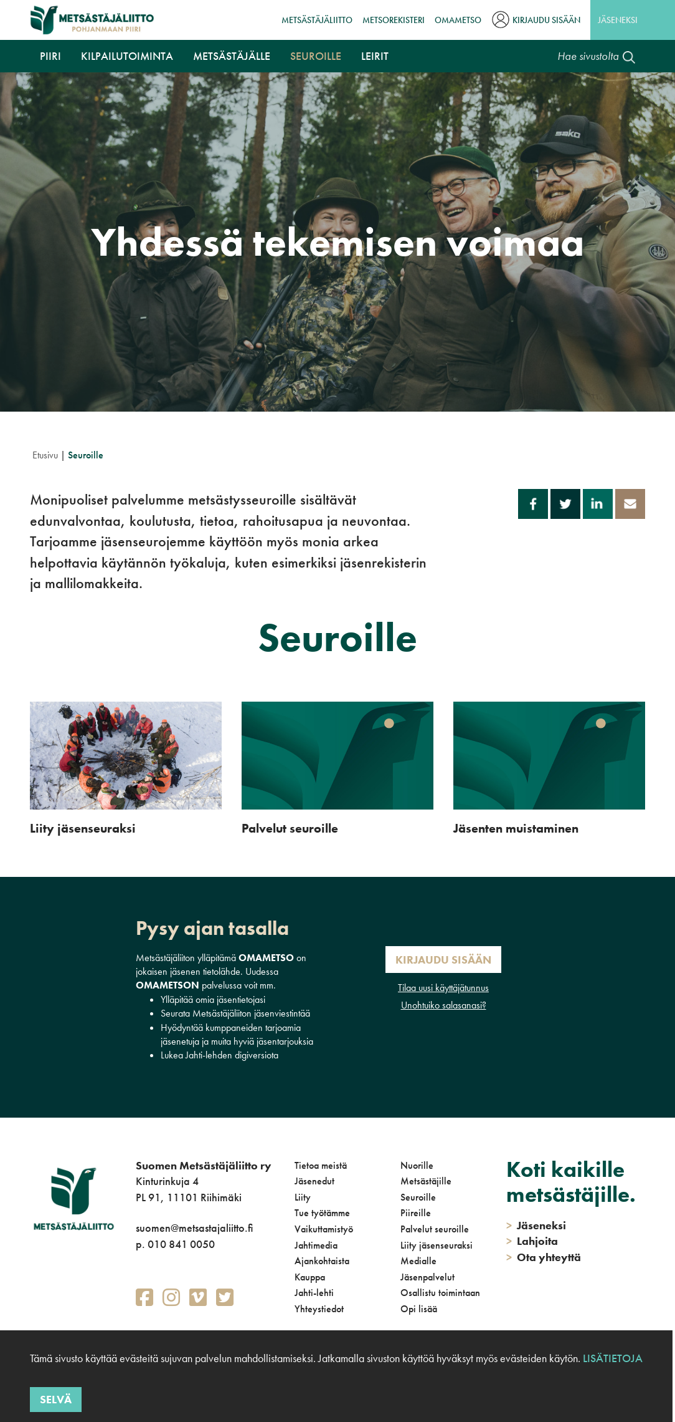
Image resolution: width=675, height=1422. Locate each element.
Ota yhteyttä (543, 1257)
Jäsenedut (314, 1180)
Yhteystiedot (319, 1308)
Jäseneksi (618, 20)
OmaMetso (458, 20)
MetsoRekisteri (393, 20)
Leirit (375, 56)
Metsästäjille (425, 1180)
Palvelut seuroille (434, 1229)
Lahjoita (532, 1241)
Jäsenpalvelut (427, 1277)
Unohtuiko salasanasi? (443, 1005)
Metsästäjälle (231, 56)
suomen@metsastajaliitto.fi (194, 1228)
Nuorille (416, 1165)
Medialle (418, 1260)
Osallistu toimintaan (440, 1292)
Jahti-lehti (314, 1292)
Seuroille (315, 56)
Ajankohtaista (322, 1260)
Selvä (56, 1399)
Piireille (415, 1212)
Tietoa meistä (321, 1165)
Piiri (50, 56)
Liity (303, 1197)
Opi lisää (418, 1308)
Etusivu (45, 455)
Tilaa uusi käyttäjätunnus (443, 987)
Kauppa (310, 1277)
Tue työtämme (322, 1212)
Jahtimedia (316, 1245)
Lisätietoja (613, 1358)
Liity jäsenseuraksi (436, 1245)
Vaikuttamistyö (324, 1229)
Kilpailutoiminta (127, 56)
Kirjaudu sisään (546, 20)
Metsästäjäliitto (316, 20)
